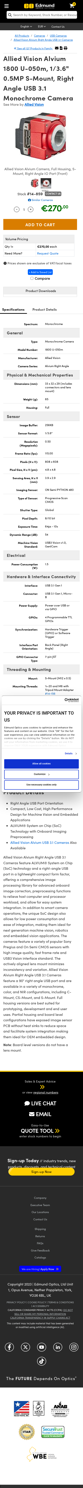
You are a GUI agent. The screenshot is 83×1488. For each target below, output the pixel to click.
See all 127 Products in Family (33, 48)
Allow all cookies (41, 764)
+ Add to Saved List (40, 272)
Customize (41, 774)
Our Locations (40, 1212)
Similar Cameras (40, 200)
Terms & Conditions (61, 1302)
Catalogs (40, 1257)
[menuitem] (7, 5)
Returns (40, 1236)
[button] (61, 48)
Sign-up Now (41, 1171)
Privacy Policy (16, 1302)
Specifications (13, 309)
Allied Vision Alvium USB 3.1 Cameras (39, 842)
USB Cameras (58, 35)
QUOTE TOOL (37, 1130)
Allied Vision (34, 104)
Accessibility (41, 1306)
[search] (42, 15)
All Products (22, 35)
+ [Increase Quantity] (31, 209)
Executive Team (40, 1205)
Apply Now (38, 1269)
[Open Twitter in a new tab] (25, 1348)
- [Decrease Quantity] (17, 209)
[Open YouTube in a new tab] (41, 1348)
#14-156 (50, 694)
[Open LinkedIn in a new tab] (57, 1348)
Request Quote (47, 253)
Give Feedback (40, 1250)
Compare (40, 278)
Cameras (39, 35)
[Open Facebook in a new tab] (9, 1348)
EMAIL (40, 1113)
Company (40, 1197)
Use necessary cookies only (41, 785)
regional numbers (45, 1092)
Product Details (44, 309)
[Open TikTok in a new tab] (41, 1363)
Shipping (40, 1229)
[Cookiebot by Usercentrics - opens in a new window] (60, 700)
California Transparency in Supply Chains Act (40, 1317)
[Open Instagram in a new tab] (73, 1348)
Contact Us (57, 26)
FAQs (40, 1243)
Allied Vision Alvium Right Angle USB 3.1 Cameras (43, 39)
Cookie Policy (37, 1302)
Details (69, 753)
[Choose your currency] (42, 26)
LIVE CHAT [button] (40, 1103)
